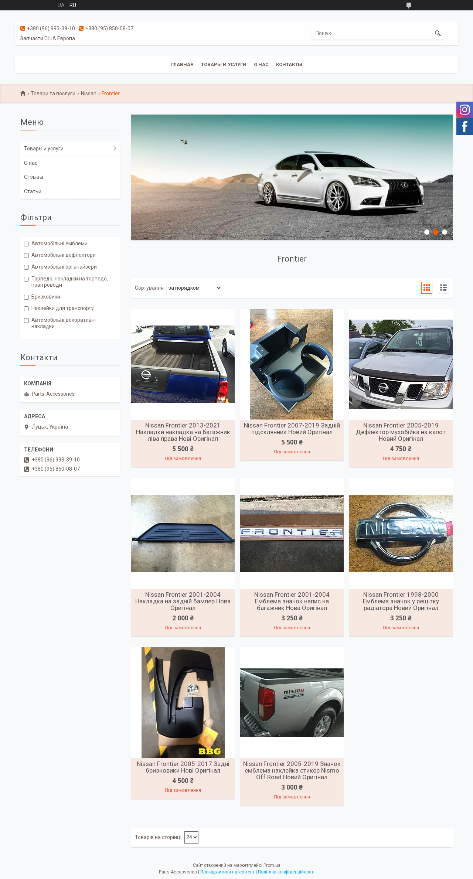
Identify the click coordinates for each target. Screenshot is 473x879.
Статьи (32, 191)
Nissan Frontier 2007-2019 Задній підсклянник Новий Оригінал (292, 428)
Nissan (88, 93)
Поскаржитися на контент (227, 872)
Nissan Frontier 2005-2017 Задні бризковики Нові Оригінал (183, 767)
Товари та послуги (53, 93)
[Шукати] (438, 33)
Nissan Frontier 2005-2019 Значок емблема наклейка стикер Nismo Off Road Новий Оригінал (292, 770)
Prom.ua (271, 865)
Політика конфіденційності (286, 872)
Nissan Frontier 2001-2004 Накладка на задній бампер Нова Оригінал (183, 601)
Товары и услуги (223, 64)
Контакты (289, 64)
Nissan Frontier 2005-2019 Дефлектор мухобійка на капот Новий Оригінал (401, 432)
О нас (261, 64)
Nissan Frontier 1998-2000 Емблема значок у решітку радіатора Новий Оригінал (401, 601)
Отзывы (33, 177)
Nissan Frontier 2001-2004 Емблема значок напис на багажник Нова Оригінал (292, 601)
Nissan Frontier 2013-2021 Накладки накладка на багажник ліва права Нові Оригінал (183, 432)
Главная (182, 64)
